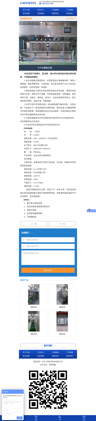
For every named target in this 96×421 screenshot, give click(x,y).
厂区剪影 (69, 10)
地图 (36, 419)
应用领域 (40, 13)
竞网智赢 (52, 365)
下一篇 (62, 224)
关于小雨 (26, 10)
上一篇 (34, 224)
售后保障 (26, 13)
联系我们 (69, 13)
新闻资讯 (55, 13)
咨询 (84, 419)
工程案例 (55, 10)
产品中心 (40, 10)
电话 (60, 419)
